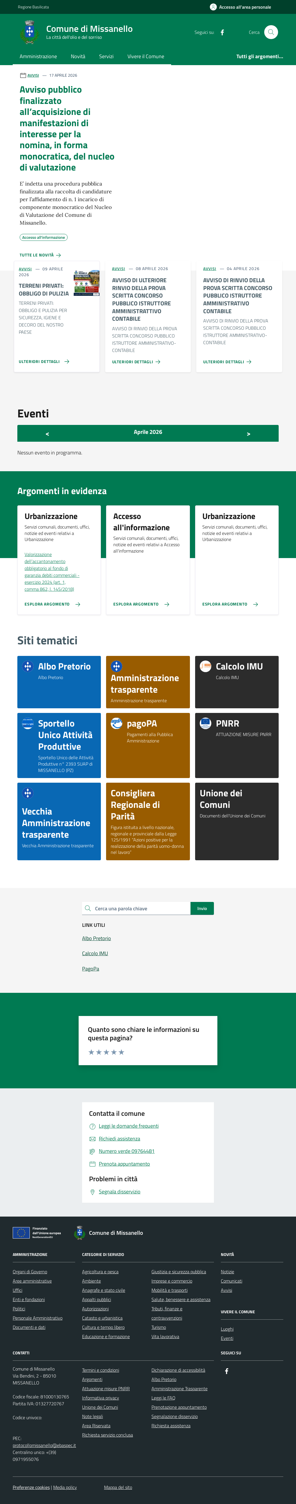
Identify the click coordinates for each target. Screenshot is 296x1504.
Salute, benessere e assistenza (180, 1299)
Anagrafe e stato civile (103, 1290)
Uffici (17, 1290)
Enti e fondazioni (29, 1299)
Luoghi (227, 1328)
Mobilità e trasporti (169, 1290)
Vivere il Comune (145, 56)
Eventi (227, 1338)
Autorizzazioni (95, 1308)
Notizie (227, 1271)
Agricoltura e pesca (100, 1271)
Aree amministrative (32, 1280)
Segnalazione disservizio (174, 1416)
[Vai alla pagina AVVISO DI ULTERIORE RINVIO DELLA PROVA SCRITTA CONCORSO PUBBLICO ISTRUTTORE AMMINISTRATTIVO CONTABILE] (137, 359)
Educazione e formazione (106, 1336)
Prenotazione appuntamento (179, 1407)
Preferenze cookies (31, 1487)
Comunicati (231, 1280)
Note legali (92, 1416)
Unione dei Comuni (100, 1407)
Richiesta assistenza (170, 1425)
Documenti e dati (29, 1327)
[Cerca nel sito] (271, 32)
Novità (78, 56)
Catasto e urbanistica (102, 1317)
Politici (19, 1308)
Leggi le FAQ (163, 1397)
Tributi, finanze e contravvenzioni (166, 1313)
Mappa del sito (118, 1487)
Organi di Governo (30, 1271)
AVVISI (33, 75)
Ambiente (91, 1280)
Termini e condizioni (100, 1370)
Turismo (158, 1327)
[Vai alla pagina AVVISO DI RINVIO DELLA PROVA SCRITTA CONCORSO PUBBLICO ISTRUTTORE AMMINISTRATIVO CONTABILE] (228, 359)
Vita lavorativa (165, 1336)
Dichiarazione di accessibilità (178, 1370)
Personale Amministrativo (37, 1317)
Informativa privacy (100, 1397)
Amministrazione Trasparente (179, 1388)
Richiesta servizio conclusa (107, 1434)
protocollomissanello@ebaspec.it (44, 1445)
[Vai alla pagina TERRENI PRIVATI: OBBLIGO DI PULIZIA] (42, 359)
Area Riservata (96, 1425)
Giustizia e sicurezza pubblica (178, 1271)
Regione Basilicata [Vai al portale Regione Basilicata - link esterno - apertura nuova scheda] (33, 7)
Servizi (106, 56)
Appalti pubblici (96, 1299)
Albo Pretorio (163, 1379)
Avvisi (226, 1290)
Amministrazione (38, 56)
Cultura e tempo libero (103, 1327)
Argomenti (92, 1379)
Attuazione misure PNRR (106, 1388)
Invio (202, 908)
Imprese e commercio (171, 1280)
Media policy (65, 1487)
